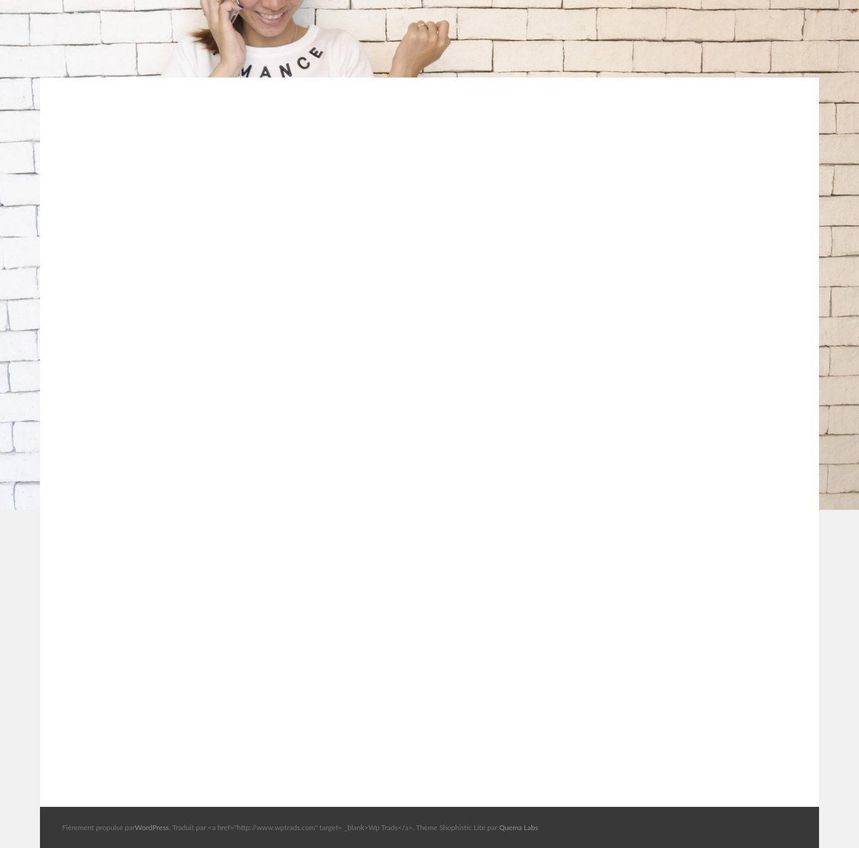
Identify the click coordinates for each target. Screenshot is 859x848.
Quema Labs (519, 827)
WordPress (152, 827)
